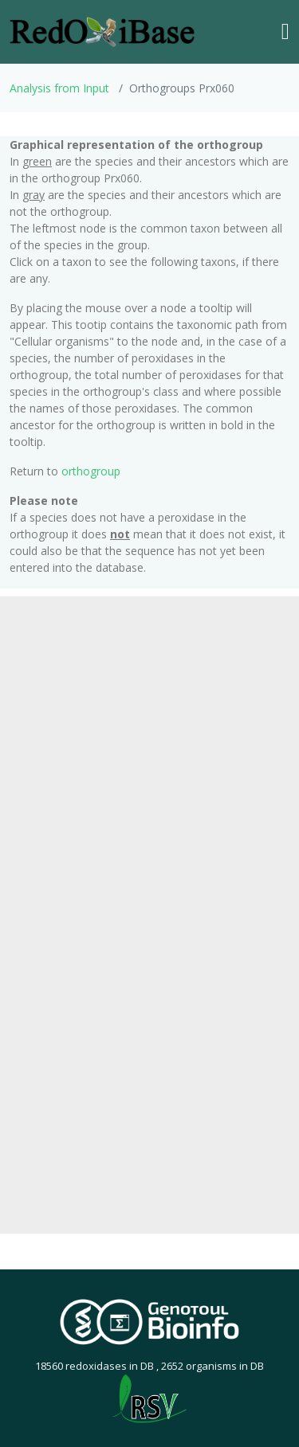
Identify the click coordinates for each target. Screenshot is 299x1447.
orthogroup (90, 471)
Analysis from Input (59, 88)
